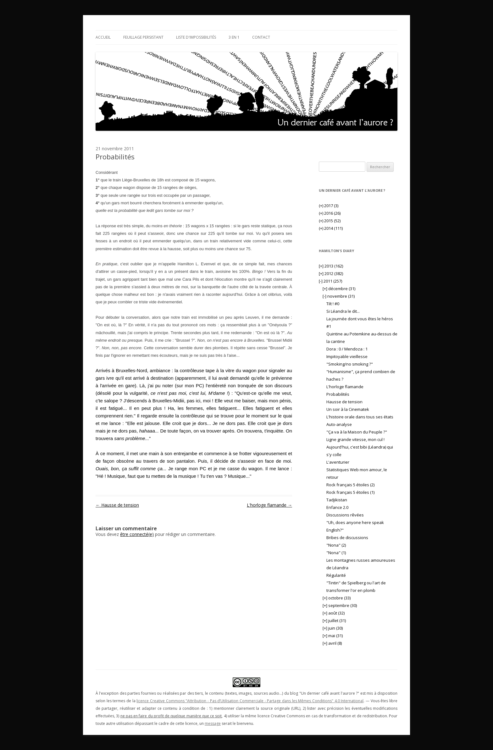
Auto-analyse (339, 424)
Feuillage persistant (143, 37)
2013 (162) (331, 266)
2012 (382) (331, 273)
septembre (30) (340, 605)
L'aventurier (337, 462)
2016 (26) (330, 213)
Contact (261, 37)
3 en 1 (234, 37)
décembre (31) (339, 288)
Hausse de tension (117, 505)
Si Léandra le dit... (343, 311)
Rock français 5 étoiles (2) (350, 485)
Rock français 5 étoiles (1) (350, 492)
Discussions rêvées (345, 515)
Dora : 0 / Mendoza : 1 (347, 349)
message (213, 723)
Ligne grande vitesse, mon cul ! (355, 439)
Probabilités (337, 394)
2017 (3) (328, 205)
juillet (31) (334, 620)
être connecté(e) (137, 534)
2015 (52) (330, 220)
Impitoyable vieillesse (347, 356)
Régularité (336, 575)
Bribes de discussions (347, 537)
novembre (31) (339, 296)
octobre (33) (337, 598)
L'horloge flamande (269, 505)
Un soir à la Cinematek (347, 409)
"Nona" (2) (336, 545)
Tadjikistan (336, 500)
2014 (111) (331, 228)
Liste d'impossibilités (196, 37)
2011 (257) (330, 281)
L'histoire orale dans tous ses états (359, 417)
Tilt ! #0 (332, 303)
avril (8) (332, 643)
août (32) (334, 613)
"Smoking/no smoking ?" (349, 364)
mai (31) (333, 635)
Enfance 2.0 (337, 507)
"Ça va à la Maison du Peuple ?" (356, 432)
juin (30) (333, 628)
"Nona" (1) (336, 552)
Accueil (103, 37)
